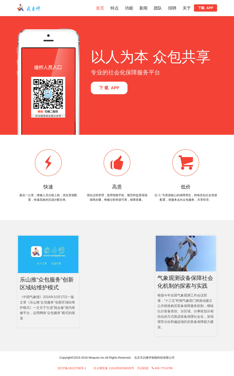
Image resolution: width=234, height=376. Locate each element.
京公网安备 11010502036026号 (113, 368)
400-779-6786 (162, 368)
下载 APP (205, 8)
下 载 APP (109, 88)
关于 (187, 8)
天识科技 (143, 368)
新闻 (143, 8)
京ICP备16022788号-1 (71, 368)
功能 (129, 8)
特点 (114, 8)
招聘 (172, 8)
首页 (100, 8)
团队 (158, 8)
